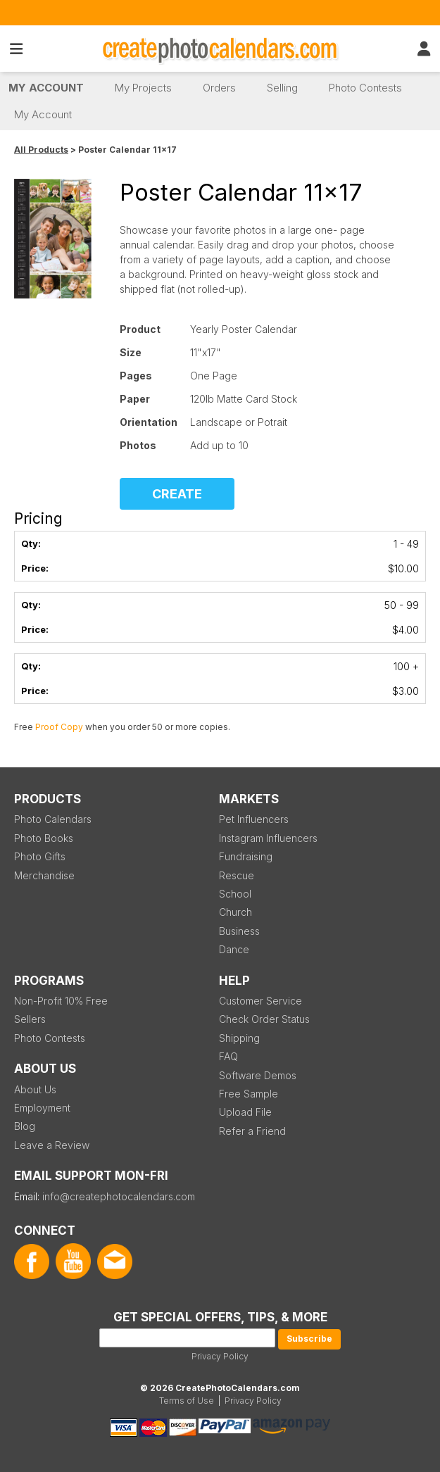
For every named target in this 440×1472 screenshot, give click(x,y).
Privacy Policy (220, 1356)
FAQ (228, 1056)
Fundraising (245, 856)
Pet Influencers (254, 819)
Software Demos (257, 1075)
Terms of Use (186, 1400)
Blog (24, 1126)
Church (235, 912)
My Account (46, 87)
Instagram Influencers (268, 838)
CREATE (177, 493)
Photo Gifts (39, 856)
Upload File (245, 1112)
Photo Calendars (53, 819)
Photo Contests (365, 87)
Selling (282, 87)
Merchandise (44, 875)
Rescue (236, 875)
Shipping (239, 1038)
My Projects (143, 87)
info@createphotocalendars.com (118, 1196)
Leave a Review (51, 1145)
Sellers (30, 1019)
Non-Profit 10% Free (61, 1001)
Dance (234, 949)
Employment (42, 1108)
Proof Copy (59, 727)
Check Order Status (264, 1019)
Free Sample (248, 1094)
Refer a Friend (252, 1131)
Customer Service (260, 1001)
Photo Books (43, 838)
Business (239, 931)
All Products (41, 149)
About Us (35, 1089)
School (235, 894)
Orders (219, 87)
